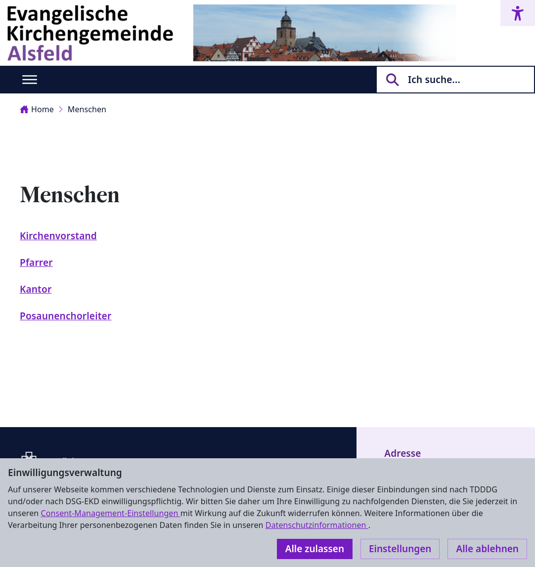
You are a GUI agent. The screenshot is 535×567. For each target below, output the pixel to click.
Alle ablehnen (487, 548)
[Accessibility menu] (517, 13)
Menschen (87, 109)
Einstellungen (400, 548)
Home (37, 109)
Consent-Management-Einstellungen (110, 513)
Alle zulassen (314, 548)
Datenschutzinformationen (317, 525)
